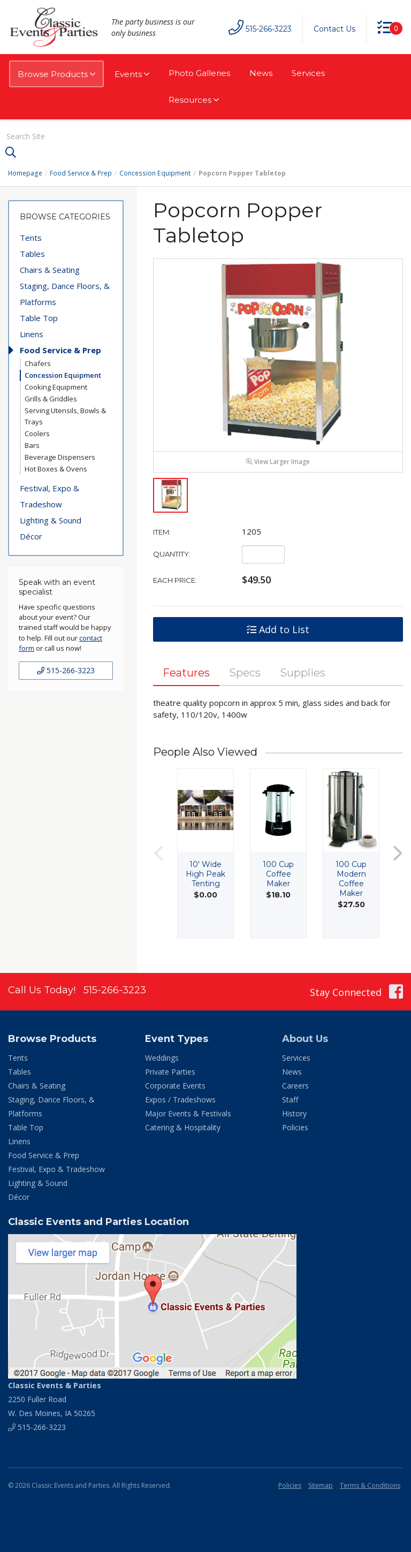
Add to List (278, 629)
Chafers (38, 363)
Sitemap (320, 1485)
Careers (295, 1086)
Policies (295, 1128)
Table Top (39, 318)
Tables (32, 253)
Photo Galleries (199, 73)
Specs (245, 673)
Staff (290, 1100)
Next (397, 853)
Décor (31, 536)
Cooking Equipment (56, 387)
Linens (31, 334)
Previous (158, 853)
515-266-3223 (66, 670)
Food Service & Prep (80, 173)
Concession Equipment (153, 173)
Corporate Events (175, 1086)
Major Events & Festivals (188, 1114)
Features (186, 673)
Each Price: (175, 580)
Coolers (37, 433)
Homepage (25, 173)
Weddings (162, 1058)
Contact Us (334, 29)
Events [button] (132, 74)
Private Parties (170, 1072)
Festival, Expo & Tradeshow (49, 496)
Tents (31, 237)
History (294, 1114)
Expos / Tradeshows (180, 1100)
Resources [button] (194, 100)
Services (308, 73)
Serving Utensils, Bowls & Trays (65, 416)
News (260, 73)
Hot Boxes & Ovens (56, 469)
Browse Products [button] (56, 74)
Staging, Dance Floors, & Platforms (65, 293)
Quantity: (172, 554)
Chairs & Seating (50, 269)
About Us (305, 1039)
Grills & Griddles (51, 399)
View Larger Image (278, 462)
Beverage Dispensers (60, 457)
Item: (162, 532)
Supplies (302, 673)
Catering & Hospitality (182, 1128)
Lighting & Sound (50, 520)
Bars (32, 445)
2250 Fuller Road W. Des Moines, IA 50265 (54, 1400)
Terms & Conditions (370, 1485)
